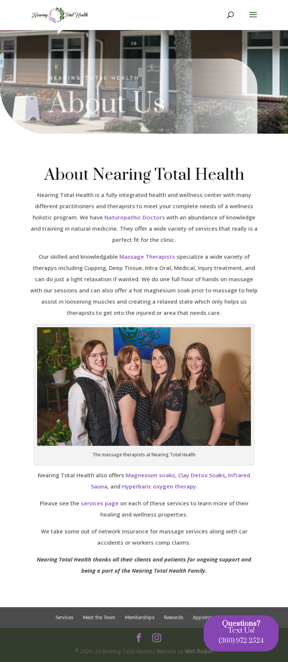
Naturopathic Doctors (135, 218)
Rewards (173, 617)
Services (64, 617)
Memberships (139, 617)
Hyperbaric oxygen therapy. (159, 485)
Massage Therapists (146, 257)
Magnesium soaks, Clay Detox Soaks (175, 474)
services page (99, 502)
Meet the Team (99, 617)
